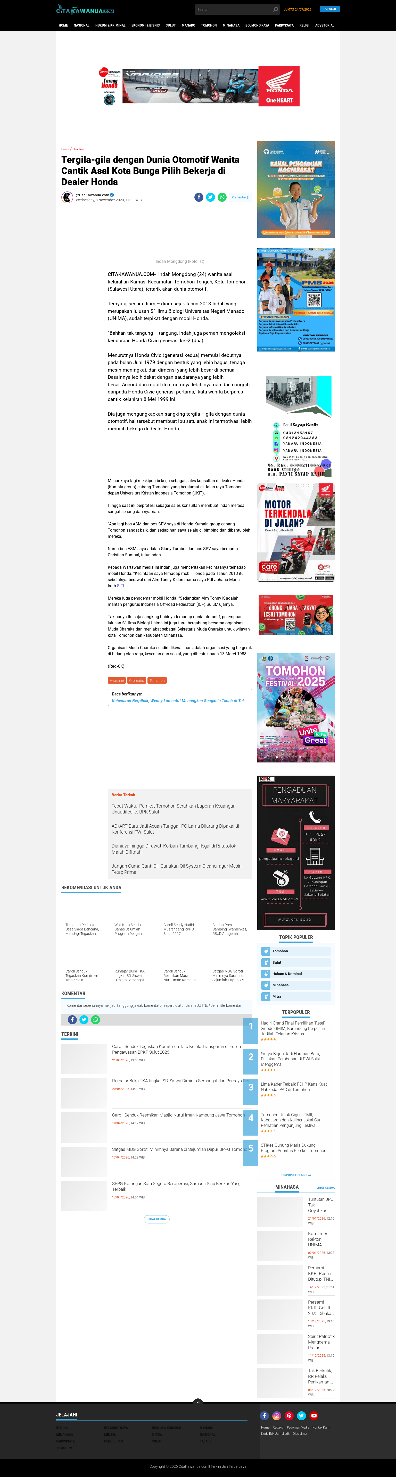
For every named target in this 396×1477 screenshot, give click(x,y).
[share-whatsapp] (222, 197)
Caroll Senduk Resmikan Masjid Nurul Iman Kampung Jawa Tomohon (175, 1122)
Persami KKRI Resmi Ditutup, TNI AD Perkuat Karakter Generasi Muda (321, 1256)
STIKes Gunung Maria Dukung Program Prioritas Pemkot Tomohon (302, 1132)
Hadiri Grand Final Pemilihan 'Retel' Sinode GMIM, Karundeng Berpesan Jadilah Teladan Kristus (301, 1029)
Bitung (62, 1405)
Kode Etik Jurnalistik (301, 1412)
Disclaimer (329, 1412)
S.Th (121, 585)
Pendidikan (113, 1418)
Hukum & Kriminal (110, 25)
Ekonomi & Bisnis (145, 25)
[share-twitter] (210, 197)
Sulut (171, 25)
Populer (330, 9)
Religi (304, 25)
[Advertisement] (76, 284)
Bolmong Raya (257, 25)
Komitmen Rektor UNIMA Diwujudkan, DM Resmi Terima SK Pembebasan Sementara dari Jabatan (321, 1221)
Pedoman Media (303, 1405)
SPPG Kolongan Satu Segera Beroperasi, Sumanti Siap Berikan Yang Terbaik (170, 1190)
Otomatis (138, 681)
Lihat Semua (157, 1220)
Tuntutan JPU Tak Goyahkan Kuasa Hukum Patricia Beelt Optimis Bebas (321, 1187)
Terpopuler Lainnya (296, 1152)
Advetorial (324, 25)
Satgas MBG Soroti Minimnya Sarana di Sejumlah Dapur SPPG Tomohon (169, 1156)
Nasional (81, 25)
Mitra (277, 996)
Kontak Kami (271, 1412)
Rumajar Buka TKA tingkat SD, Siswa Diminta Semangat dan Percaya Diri (177, 1087)
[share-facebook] (198, 197)
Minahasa (231, 25)
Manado (188, 25)
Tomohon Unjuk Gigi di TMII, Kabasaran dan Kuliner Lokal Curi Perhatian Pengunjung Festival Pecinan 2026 (301, 1107)
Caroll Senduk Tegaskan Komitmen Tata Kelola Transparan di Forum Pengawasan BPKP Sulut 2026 (180, 1057)
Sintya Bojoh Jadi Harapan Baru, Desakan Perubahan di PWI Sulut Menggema (301, 1054)
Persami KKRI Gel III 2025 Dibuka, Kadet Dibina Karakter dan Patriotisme (321, 1290)
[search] (237, 9)
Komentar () (241, 197)
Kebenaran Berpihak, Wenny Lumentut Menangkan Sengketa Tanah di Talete (180, 701)
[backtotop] (198, 1381)
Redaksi (280, 1405)
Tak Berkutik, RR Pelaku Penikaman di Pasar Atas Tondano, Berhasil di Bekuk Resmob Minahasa (321, 1358)
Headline (117, 681)
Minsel (110, 1412)
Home (63, 25)
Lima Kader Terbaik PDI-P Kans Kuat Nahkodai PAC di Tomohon (300, 1080)
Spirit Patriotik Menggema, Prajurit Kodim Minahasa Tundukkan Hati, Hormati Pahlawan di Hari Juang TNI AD (321, 1324)
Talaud (206, 1418)
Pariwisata (284, 25)
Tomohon (209, 25)
